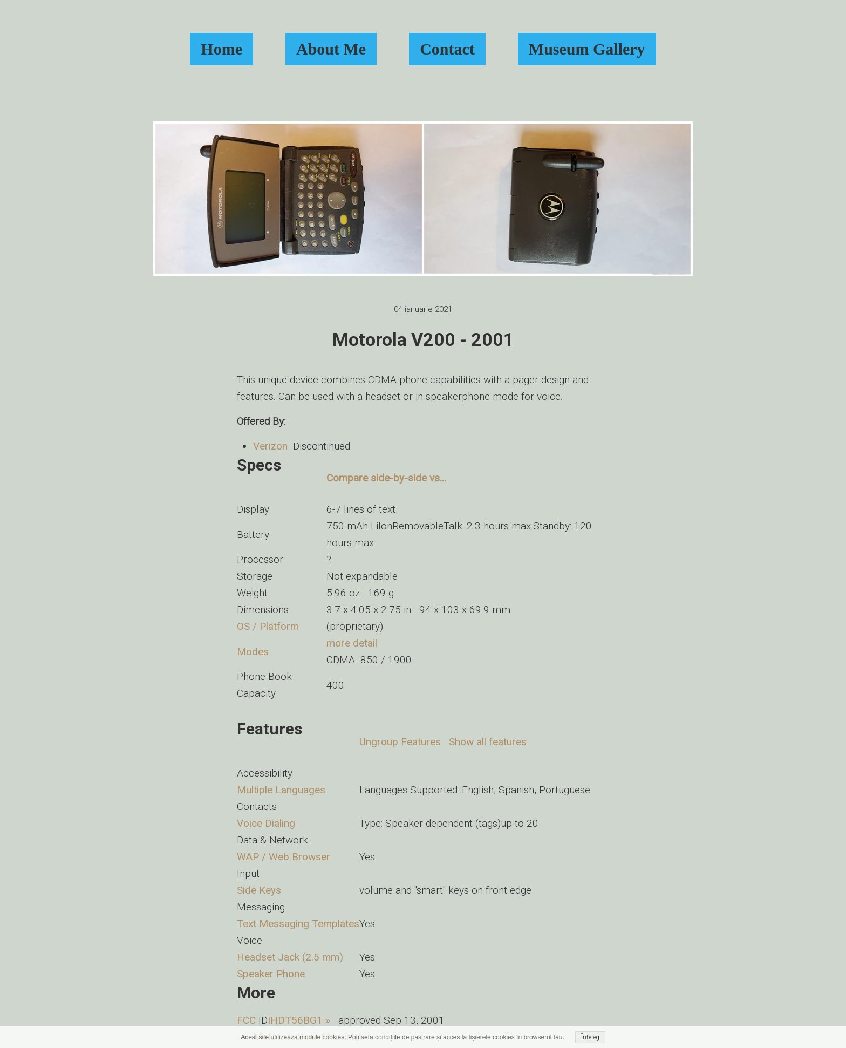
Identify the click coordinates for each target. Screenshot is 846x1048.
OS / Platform (268, 626)
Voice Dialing (266, 823)
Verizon (270, 446)
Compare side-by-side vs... (386, 478)
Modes (253, 651)
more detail (351, 643)
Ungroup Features (400, 742)
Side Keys (259, 890)
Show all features (488, 742)
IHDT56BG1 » (299, 1020)
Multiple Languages (281, 790)
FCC (246, 1020)
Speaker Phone (271, 974)
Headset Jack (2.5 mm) (290, 957)
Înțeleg (590, 1037)
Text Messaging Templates (298, 923)
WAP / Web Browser (283, 856)
